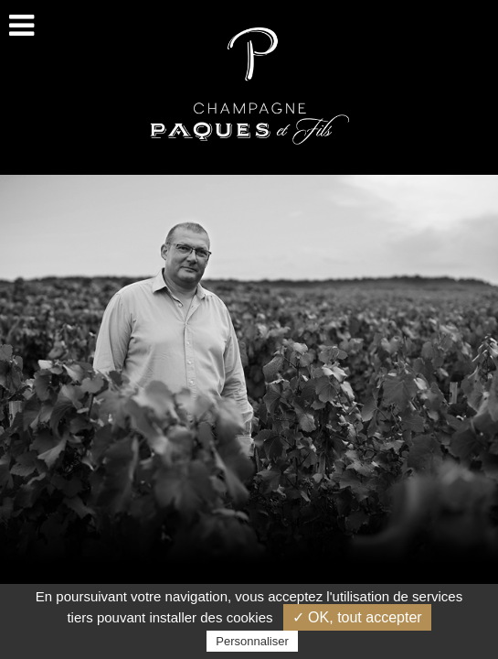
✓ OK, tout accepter (357, 617)
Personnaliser (252, 641)
